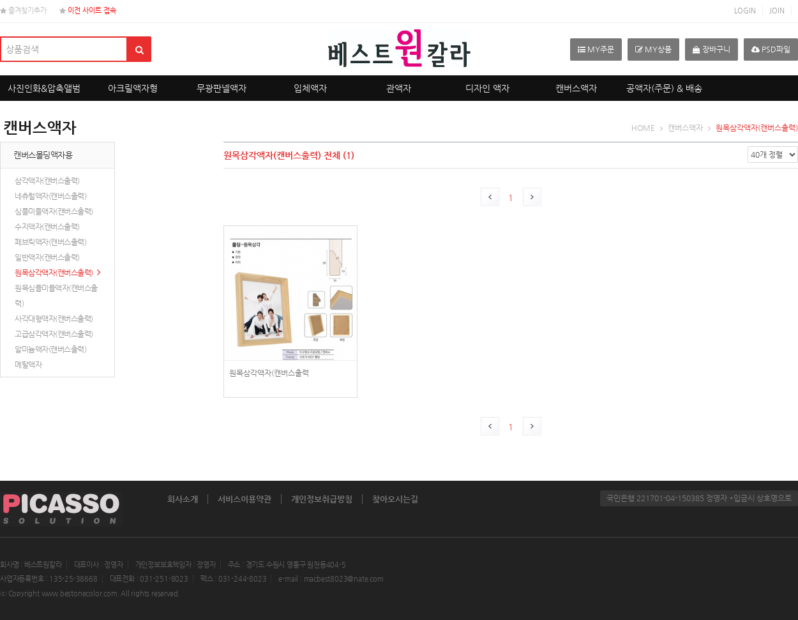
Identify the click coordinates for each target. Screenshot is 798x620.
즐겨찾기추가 (23, 10)
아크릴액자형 (133, 88)
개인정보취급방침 (321, 499)
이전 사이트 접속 (87, 10)
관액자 (398, 88)
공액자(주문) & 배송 (664, 88)
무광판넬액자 (221, 88)
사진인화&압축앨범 (44, 88)
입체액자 (310, 88)
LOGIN (745, 10)
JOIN (777, 10)
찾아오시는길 (395, 499)
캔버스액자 (576, 88)
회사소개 (182, 499)
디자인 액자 (487, 88)
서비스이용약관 (244, 499)
